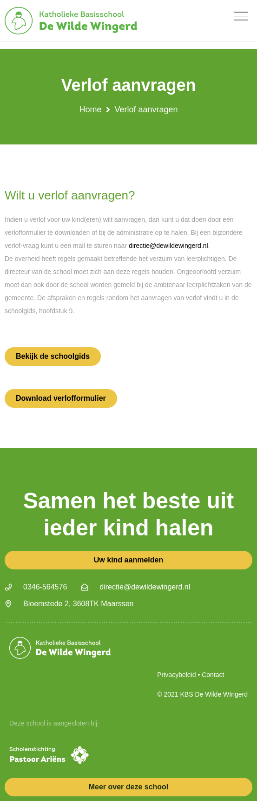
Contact (213, 674)
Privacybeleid (176, 674)
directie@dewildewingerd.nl (168, 245)
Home (90, 109)
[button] (241, 16)
